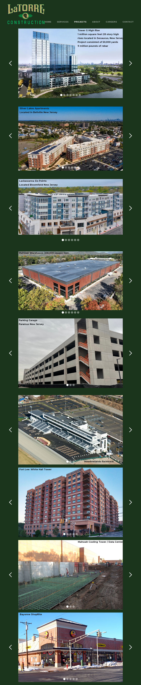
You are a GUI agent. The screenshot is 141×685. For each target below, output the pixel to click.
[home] (26, 14)
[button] (10, 63)
